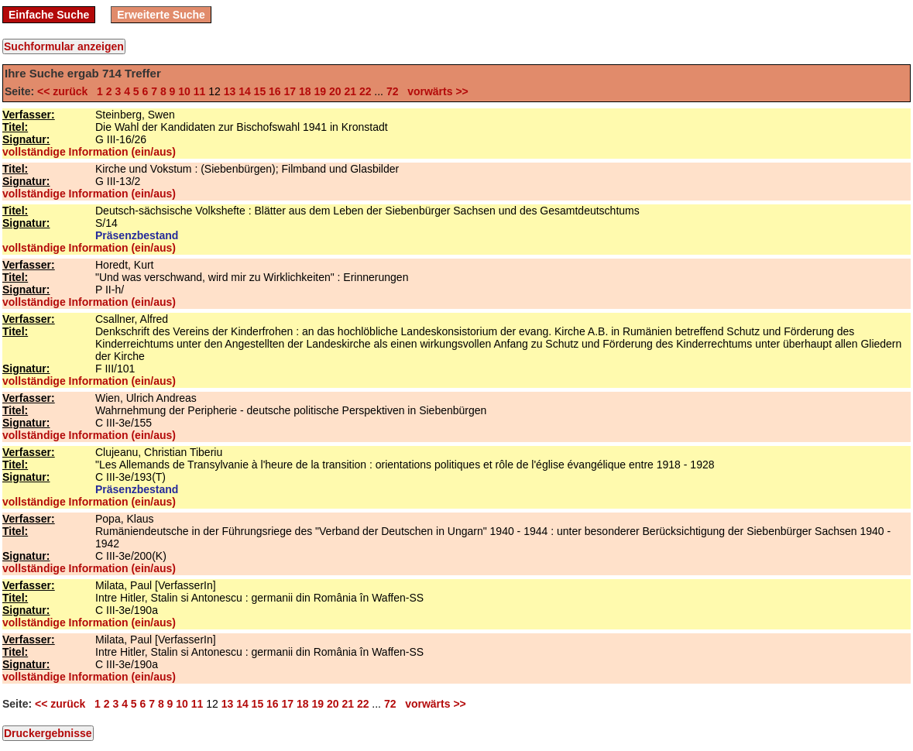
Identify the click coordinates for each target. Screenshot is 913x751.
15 (260, 91)
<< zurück (65, 91)
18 (305, 91)
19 (320, 91)
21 (350, 91)
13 (230, 91)
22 (365, 91)
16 (275, 91)
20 (335, 91)
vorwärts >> (434, 91)
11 (200, 91)
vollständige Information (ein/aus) (89, 152)
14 (245, 91)
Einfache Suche (49, 15)
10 (184, 91)
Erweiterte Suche (161, 15)
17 (290, 91)
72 (392, 91)
